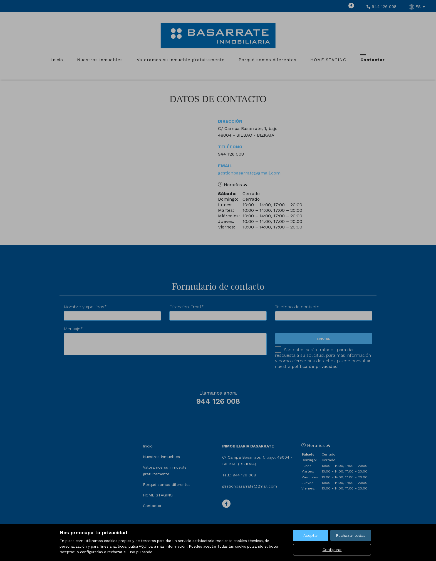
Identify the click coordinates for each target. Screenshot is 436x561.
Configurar (332, 549)
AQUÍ (143, 546)
